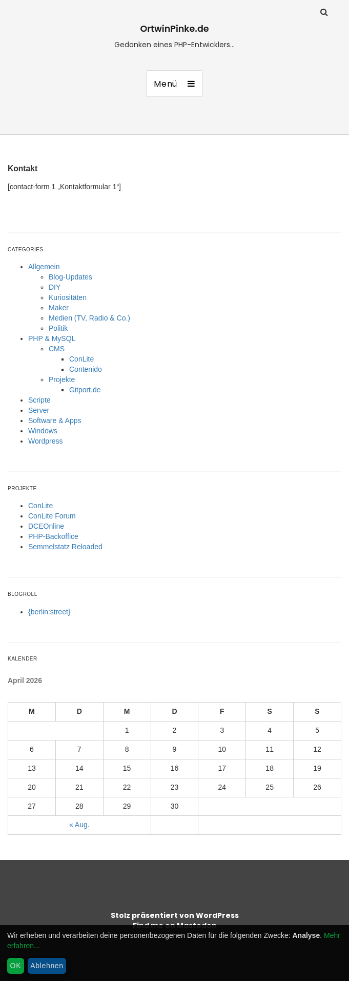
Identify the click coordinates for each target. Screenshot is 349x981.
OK (16, 966)
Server (38, 410)
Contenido (85, 369)
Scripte (39, 400)
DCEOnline (46, 526)
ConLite (81, 359)
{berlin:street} (49, 612)
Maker (59, 308)
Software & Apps (54, 420)
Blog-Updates (70, 277)
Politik (58, 328)
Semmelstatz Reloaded (65, 547)
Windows (42, 431)
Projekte (62, 379)
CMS (57, 349)
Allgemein (43, 267)
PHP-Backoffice (53, 536)
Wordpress (45, 441)
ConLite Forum (52, 516)
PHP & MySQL (51, 338)
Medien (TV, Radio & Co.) (89, 318)
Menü (165, 84)
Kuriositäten (68, 297)
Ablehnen (46, 966)
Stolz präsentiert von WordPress (175, 915)
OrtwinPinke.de (174, 29)
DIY (54, 287)
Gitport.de (84, 390)
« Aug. (79, 824)
